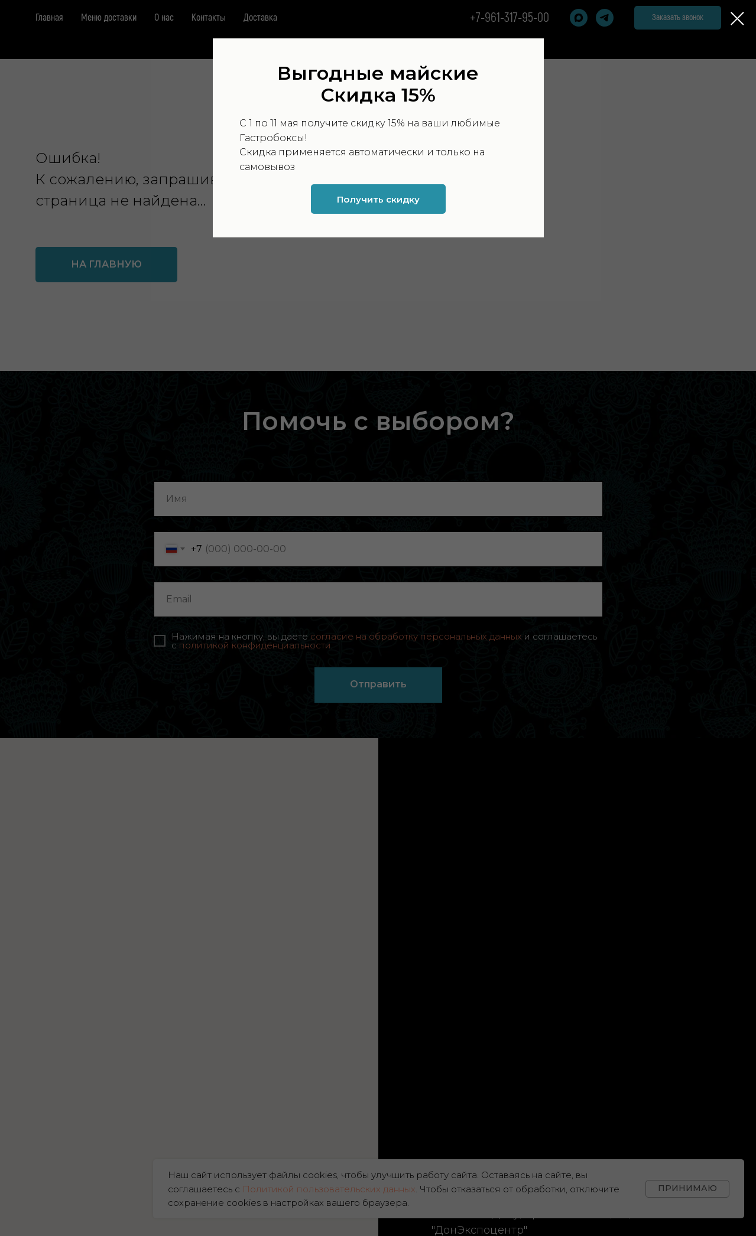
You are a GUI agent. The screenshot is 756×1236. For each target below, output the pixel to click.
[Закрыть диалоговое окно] (737, 18)
